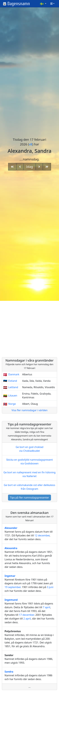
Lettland (13, 387)
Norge (12, 404)
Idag (29, 166)
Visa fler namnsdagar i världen (29, 410)
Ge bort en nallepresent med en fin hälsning (29, 474)
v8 (30, 144)
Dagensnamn (18, 3)
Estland (12, 381)
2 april (27, 618)
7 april (46, 607)
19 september (13, 587)
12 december (42, 535)
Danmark (13, 374)
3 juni (50, 587)
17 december (26, 615)
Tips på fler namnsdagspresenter (29, 497)
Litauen (12, 395)
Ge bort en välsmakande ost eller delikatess (29, 487)
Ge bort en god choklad (29, 449)
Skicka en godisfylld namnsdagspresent (29, 461)
